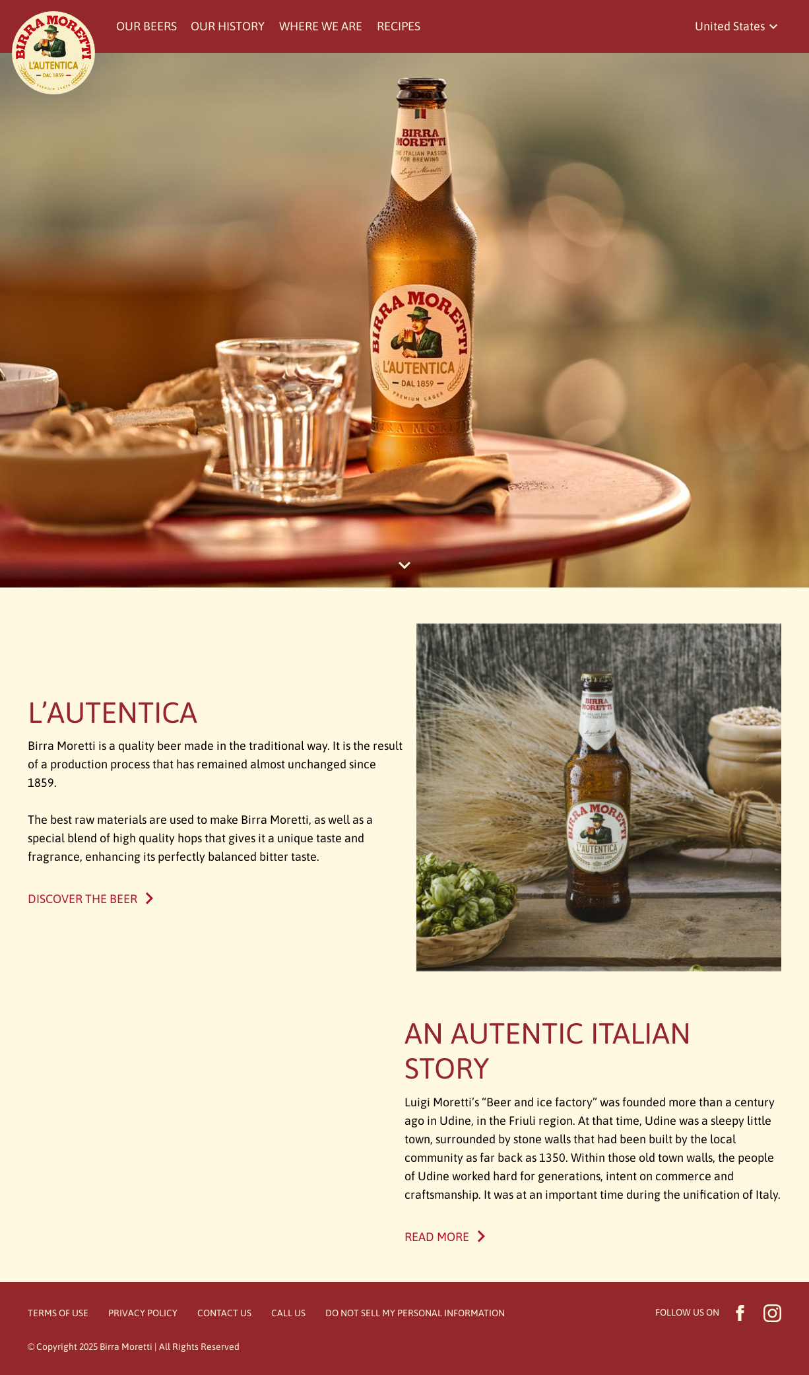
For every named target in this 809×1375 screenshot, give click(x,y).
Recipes (398, 26)
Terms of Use (58, 1313)
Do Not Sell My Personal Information (415, 1313)
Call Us (288, 1313)
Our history (228, 26)
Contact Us (224, 1313)
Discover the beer (82, 899)
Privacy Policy (143, 1313)
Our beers (146, 26)
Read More (436, 1237)
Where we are (320, 26)
